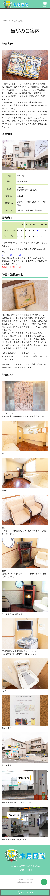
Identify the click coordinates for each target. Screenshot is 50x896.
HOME (4, 21)
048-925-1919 (27, 870)
